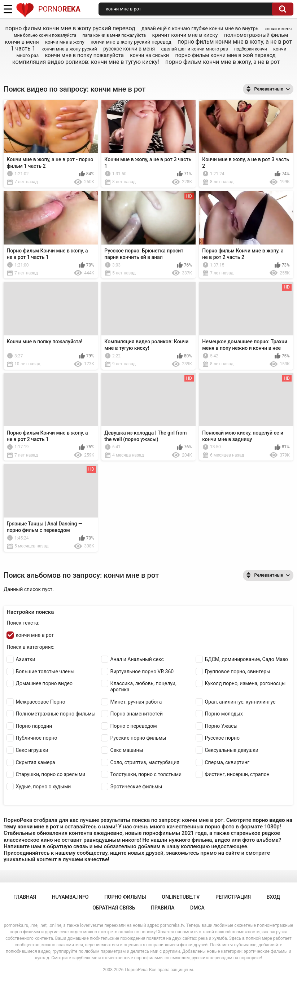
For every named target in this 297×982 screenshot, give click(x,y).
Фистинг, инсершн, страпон (237, 774)
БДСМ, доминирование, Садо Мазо (246, 659)
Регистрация (233, 897)
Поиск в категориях (29, 647)
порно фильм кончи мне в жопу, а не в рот (222, 61)
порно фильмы (125, 897)
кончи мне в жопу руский (69, 49)
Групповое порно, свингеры (237, 671)
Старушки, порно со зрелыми (50, 774)
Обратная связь (113, 908)
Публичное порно (36, 738)
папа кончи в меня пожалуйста (114, 35)
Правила (162, 908)
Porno (48, 9)
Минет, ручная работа (136, 702)
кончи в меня (278, 28)
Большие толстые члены (45, 671)
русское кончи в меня (129, 49)
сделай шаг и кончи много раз (194, 49)
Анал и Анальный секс (137, 659)
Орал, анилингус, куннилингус (240, 702)
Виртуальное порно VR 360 (142, 671)
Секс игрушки (32, 750)
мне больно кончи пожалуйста (45, 35)
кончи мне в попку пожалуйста (84, 55)
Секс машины (126, 750)
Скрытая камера (35, 762)
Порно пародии (34, 726)
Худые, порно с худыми (43, 786)
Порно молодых (224, 714)
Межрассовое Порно (40, 702)
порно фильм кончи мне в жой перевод (225, 55)
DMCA (197, 908)
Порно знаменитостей (136, 714)
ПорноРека (136, 969)
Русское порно (222, 738)
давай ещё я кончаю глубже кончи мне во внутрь (199, 28)
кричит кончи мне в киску (185, 35)
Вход (273, 897)
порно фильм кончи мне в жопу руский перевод (70, 28)
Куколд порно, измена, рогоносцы (245, 683)
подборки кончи (250, 49)
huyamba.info (70, 897)
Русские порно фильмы (138, 738)
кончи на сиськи (149, 55)
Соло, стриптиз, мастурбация (144, 762)
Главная (24, 897)
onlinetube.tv (181, 897)
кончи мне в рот (35, 635)
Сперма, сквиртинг (227, 762)
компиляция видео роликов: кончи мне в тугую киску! (85, 61)
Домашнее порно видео (44, 683)
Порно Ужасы (221, 726)
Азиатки (25, 659)
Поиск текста (22, 623)
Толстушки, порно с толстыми (146, 774)
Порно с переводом (133, 726)
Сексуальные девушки (231, 750)
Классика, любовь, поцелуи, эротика (143, 686)
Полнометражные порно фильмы (55, 714)
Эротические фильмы (136, 786)
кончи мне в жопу (64, 42)
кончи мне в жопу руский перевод (131, 42)
